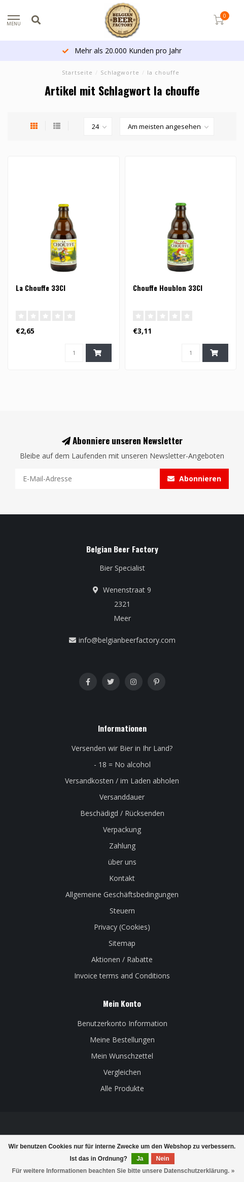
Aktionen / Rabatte (122, 959)
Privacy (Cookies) (122, 927)
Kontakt (122, 878)
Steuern (122, 910)
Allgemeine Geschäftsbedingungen (122, 894)
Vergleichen (122, 1072)
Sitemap (122, 943)
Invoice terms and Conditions (122, 975)
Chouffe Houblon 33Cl (167, 287)
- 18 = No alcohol (122, 764)
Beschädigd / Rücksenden (122, 813)
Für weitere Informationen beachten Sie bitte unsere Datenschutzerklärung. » (123, 1170)
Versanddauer (122, 797)
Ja (139, 1158)
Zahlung (122, 845)
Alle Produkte (122, 1088)
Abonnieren (194, 478)
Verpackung (122, 829)
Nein (162, 1158)
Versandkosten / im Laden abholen (122, 780)
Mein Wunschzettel (122, 1056)
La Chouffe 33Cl (40, 287)
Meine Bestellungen (122, 1039)
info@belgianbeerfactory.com (127, 640)
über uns (122, 862)
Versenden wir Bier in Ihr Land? (122, 748)
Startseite (77, 72)
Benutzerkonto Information (122, 1023)
